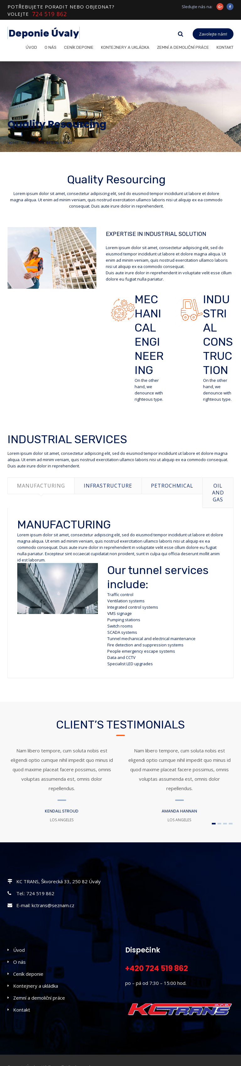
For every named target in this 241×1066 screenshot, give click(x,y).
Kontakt (225, 47)
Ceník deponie (79, 47)
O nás (50, 47)
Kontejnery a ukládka (125, 47)
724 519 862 (49, 14)
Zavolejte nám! (213, 34)
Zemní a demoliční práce (183, 47)
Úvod (31, 47)
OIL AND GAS (218, 492)
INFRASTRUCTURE (108, 485)
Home (13, 143)
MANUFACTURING (41, 485)
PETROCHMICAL (172, 485)
